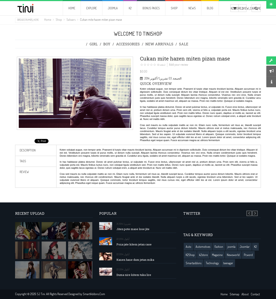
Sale (183, 44)
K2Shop (190, 255)
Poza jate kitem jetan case (134, 244)
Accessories (128, 44)
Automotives (203, 246)
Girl (93, 44)
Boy (106, 44)
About (245, 294)
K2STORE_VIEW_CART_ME (234, 8)
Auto (188, 246)
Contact (255, 294)
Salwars (70, 19)
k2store (203, 255)
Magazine (217, 255)
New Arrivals (159, 44)
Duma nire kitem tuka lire (133, 275)
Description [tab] (28, 150)
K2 (255, 246)
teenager (228, 263)
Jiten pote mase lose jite (132, 229)
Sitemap (234, 294)
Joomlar (245, 246)
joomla (231, 246)
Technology (212, 263)
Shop (59, 19)
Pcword (248, 255)
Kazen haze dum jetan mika (135, 260)
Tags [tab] (23, 161)
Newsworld (233, 255)
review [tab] (24, 172)
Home (47, 19)
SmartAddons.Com (94, 294)
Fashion (219, 246)
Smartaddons (193, 263)
